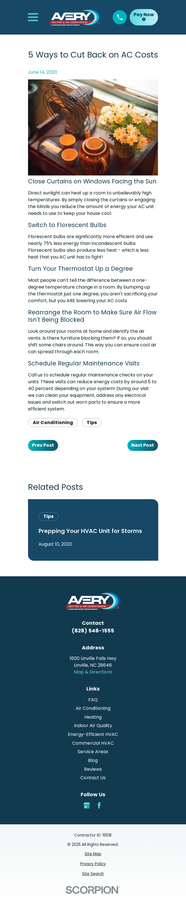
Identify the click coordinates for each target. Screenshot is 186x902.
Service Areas (93, 751)
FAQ (93, 699)
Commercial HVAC (93, 743)
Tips (92, 422)
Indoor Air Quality (93, 725)
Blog (93, 760)
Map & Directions (93, 672)
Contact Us (93, 777)
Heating (93, 717)
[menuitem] (93, 854)
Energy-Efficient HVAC (93, 734)
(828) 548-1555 (93, 630)
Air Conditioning (53, 422)
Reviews (93, 769)
